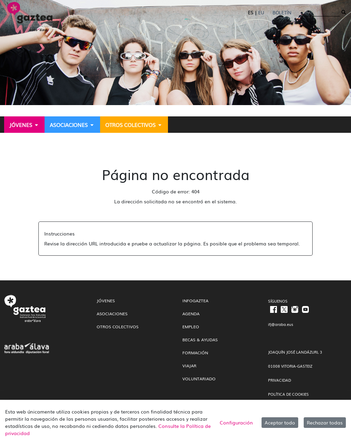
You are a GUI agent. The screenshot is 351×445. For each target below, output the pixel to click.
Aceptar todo (280, 422)
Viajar (189, 366)
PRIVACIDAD (279, 380)
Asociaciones (112, 313)
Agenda (190, 313)
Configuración (236, 422)
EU (261, 12)
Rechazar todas (325, 422)
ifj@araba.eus (280, 324)
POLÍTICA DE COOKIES (288, 394)
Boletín (282, 12)
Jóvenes (106, 300)
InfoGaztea (195, 300)
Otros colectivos (117, 326)
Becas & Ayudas (200, 339)
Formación (195, 352)
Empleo (190, 326)
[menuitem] (24, 124)
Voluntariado (199, 379)
